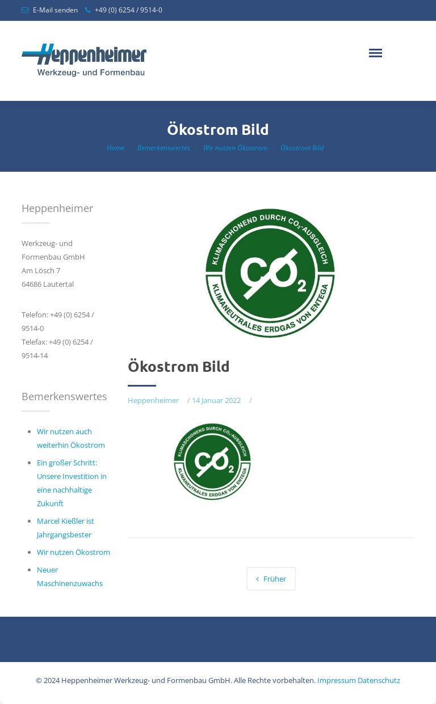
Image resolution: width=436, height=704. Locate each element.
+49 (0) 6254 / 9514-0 (128, 10)
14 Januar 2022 (216, 400)
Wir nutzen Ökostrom (235, 147)
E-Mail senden (55, 10)
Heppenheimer (153, 400)
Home (115, 147)
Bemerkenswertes (163, 147)
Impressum (336, 680)
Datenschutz (379, 680)
